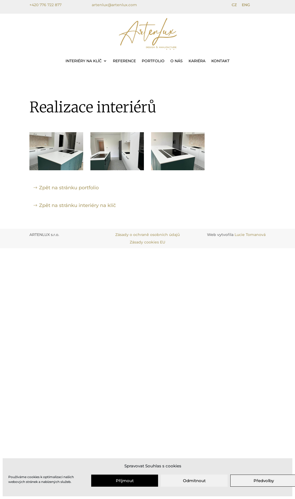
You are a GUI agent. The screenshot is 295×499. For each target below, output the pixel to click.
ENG (246, 4)
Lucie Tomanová (250, 234)
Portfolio (153, 60)
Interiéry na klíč (84, 60)
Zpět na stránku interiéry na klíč (77, 205)
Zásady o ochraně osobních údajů (147, 234)
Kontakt (220, 60)
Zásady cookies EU (147, 242)
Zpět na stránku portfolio (69, 188)
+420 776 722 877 (45, 4)
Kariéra (197, 60)
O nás (176, 60)
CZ (234, 4)
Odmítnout (194, 480)
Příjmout (125, 480)
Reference (124, 60)
